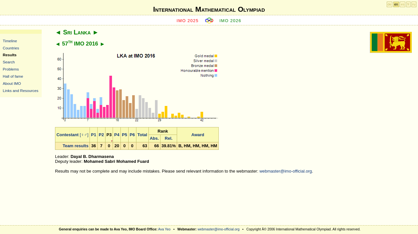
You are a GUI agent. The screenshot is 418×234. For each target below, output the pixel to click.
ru (413, 4)
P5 (124, 134)
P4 (116, 134)
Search (9, 62)
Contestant (67, 134)
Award (197, 134)
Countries (11, 48)
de (390, 4)
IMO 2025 (188, 20)
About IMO (12, 83)
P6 (132, 134)
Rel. (169, 138)
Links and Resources (20, 90)
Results (10, 55)
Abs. (154, 138)
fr (408, 4)
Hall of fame (13, 76)
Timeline (10, 41)
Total (142, 134)
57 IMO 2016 (80, 44)
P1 (93, 134)
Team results (75, 145)
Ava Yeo (164, 229)
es (402, 4)
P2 (101, 134)
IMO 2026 (230, 20)
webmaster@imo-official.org (285, 171)
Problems (11, 69)
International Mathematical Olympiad (209, 9)
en (396, 4)
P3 (109, 134)
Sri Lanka (77, 32)
